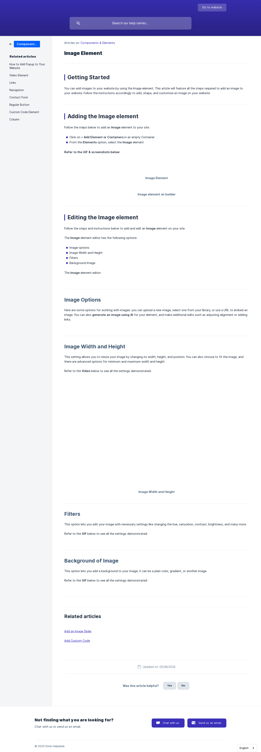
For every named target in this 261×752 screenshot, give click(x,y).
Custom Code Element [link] (24, 112)
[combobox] (247, 748)
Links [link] (12, 82)
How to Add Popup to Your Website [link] (27, 66)
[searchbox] (130, 23)
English (244, 748)
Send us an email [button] (209, 722)
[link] (24, 44)
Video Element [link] (18, 75)
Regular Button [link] (19, 104)
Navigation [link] (16, 90)
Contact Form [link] (18, 97)
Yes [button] (169, 685)
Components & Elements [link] (98, 43)
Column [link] (14, 119)
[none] (212, 7)
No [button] (183, 685)
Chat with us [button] (171, 722)
